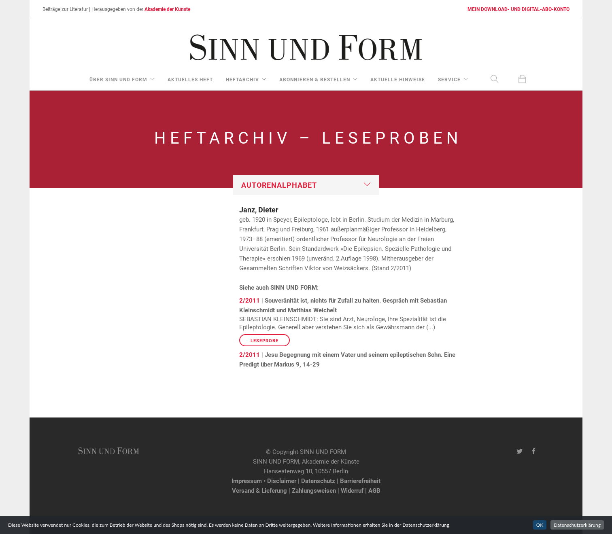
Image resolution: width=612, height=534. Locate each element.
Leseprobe (264, 340)
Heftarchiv (242, 79)
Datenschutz (318, 481)
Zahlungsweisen (314, 490)
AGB (374, 490)
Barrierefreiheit (360, 481)
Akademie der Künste (167, 9)
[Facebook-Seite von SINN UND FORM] (534, 451)
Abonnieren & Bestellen (314, 79)
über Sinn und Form (118, 79)
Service (449, 79)
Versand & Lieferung (259, 490)
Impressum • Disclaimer (264, 481)
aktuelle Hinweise (397, 79)
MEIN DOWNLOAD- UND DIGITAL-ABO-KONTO (519, 9)
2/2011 (249, 300)
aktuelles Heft (190, 79)
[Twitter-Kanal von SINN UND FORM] (519, 451)
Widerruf (352, 490)
